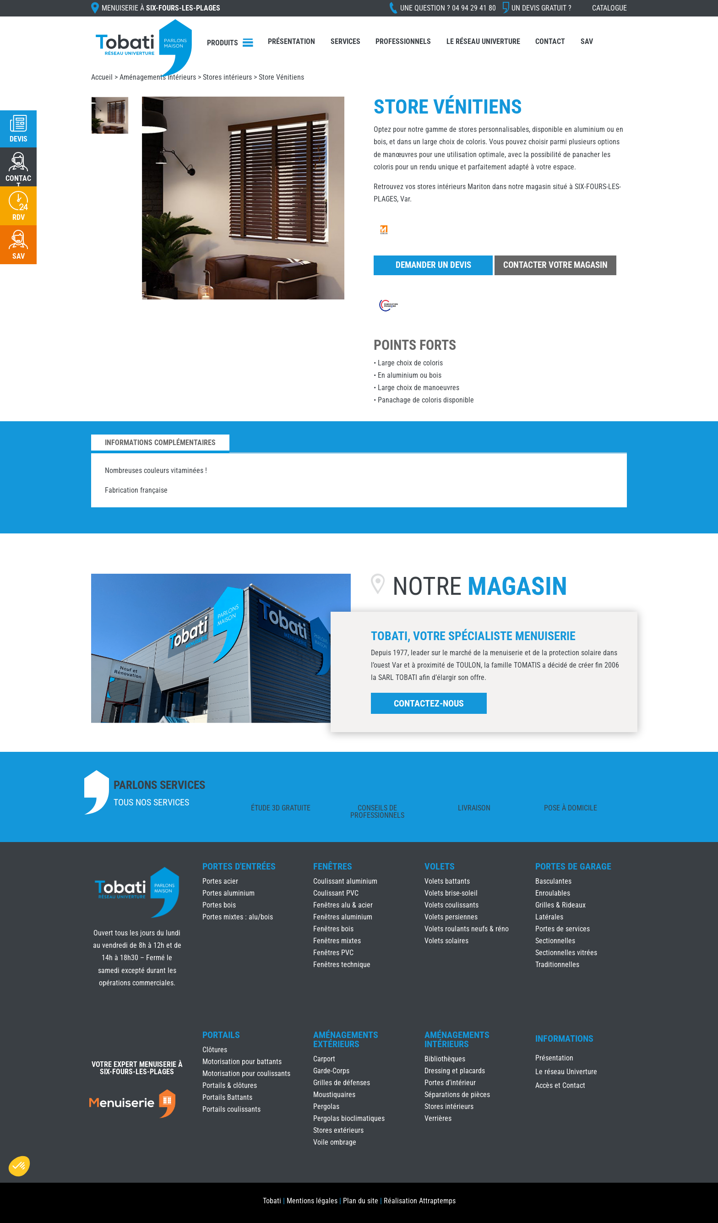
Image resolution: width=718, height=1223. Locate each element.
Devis (18, 139)
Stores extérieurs (338, 1130)
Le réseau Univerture (483, 41)
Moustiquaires (334, 1094)
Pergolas (326, 1106)
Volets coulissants (451, 905)
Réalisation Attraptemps (420, 1200)
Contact (550, 41)
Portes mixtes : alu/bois (237, 917)
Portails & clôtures (229, 1085)
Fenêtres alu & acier (343, 905)
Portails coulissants (231, 1109)
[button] (19, 1166)
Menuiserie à (161, 8)
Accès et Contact (560, 1086)
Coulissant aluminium (345, 881)
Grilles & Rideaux (560, 905)
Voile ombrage (334, 1142)
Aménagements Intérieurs (158, 77)
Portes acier (220, 881)
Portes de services (562, 928)
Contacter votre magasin (555, 265)
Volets (439, 866)
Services (345, 41)
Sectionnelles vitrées (566, 952)
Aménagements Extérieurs (345, 1039)
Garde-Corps (331, 1070)
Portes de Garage (573, 866)
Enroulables (552, 893)
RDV (18, 217)
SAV (587, 41)
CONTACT (18, 182)
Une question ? (448, 8)
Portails (221, 1034)
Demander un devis (433, 265)
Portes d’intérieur (450, 1082)
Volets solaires (446, 940)
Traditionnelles (557, 964)
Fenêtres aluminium (342, 917)
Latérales (549, 917)
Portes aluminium (228, 893)
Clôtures (214, 1049)
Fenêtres (332, 866)
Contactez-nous (429, 703)
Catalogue (609, 8)
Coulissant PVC (336, 893)
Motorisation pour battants (242, 1061)
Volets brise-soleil (451, 893)
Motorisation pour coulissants (246, 1073)
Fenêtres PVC (333, 952)
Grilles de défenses (341, 1082)
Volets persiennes (451, 917)
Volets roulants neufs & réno (466, 928)
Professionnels (403, 41)
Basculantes (553, 881)
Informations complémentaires (160, 442)
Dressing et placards (454, 1070)
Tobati (272, 1200)
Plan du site (360, 1200)
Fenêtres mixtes (337, 940)
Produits (222, 42)
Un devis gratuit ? (541, 8)
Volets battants (447, 881)
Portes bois (219, 905)
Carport (324, 1058)
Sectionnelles (555, 940)
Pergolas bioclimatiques (349, 1118)
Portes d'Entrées (239, 866)
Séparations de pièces (457, 1094)
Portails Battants (227, 1097)
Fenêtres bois (333, 928)
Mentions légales (312, 1200)
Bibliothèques (444, 1058)
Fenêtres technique (341, 964)
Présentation (291, 41)
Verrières (437, 1118)
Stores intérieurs (227, 77)
